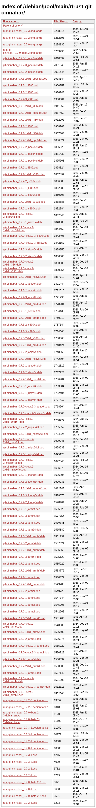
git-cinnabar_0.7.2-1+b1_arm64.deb (24, 632)
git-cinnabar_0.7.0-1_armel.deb (21, 611)
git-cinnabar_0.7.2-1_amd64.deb (22, 365)
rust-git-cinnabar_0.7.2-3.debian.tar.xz (25, 700)
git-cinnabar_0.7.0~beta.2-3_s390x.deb (26, 235)
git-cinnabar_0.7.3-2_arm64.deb (22, 543)
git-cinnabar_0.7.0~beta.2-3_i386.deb (25, 242)
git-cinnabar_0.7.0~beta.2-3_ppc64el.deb (18, 215)
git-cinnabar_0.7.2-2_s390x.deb (21, 181)
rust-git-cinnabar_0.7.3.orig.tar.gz (22, 31)
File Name (9, 21)
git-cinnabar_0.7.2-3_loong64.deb (23, 495)
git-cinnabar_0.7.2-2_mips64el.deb (23, 427)
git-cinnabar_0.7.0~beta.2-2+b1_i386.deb (18, 263)
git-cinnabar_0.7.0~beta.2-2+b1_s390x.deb (18, 270)
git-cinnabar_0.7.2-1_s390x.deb (21, 194)
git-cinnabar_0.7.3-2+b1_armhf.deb (24, 536)
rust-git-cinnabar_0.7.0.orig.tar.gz (22, 44)
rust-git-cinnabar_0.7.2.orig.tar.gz (22, 37)
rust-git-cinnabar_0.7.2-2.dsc (20, 768)
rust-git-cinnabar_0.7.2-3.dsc (20, 802)
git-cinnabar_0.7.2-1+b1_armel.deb (24, 584)
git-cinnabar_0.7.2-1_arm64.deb (22, 659)
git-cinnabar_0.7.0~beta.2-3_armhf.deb (26, 645)
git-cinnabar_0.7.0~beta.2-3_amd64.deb (26, 406)
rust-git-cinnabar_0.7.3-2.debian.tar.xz (25, 727)
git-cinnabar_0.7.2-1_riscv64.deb (22, 393)
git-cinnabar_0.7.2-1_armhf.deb (21, 577)
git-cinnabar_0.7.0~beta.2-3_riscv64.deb (27, 413)
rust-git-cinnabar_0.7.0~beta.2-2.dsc (24, 796)
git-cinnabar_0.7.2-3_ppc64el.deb (23, 65)
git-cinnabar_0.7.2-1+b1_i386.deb (23, 133)
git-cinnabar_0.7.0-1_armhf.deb (21, 597)
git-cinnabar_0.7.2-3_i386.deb (20, 99)
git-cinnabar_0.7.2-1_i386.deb (20, 167)
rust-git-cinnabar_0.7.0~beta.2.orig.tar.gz (22, 51)
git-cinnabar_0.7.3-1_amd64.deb (22, 283)
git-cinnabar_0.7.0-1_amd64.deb (22, 386)
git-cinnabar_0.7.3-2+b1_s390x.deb (24, 338)
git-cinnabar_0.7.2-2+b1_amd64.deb (24, 317)
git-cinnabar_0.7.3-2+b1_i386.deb (23, 106)
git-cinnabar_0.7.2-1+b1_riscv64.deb (24, 379)
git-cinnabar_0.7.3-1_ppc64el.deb (23, 58)
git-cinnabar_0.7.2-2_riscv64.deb (22, 372)
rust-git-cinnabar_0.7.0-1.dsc (20, 789)
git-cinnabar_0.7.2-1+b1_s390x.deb (24, 174)
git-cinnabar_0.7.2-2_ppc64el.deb (23, 147)
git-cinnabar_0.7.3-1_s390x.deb (21, 311)
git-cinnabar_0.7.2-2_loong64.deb (23, 502)
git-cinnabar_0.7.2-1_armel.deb (21, 604)
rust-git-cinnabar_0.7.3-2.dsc (20, 761)
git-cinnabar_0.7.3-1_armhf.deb (21, 509)
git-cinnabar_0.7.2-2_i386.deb (20, 126)
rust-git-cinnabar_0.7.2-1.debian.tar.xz (25, 741)
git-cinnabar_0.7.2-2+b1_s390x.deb (24, 201)
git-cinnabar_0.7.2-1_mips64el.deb (23, 447)
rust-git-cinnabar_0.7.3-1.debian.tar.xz (25, 734)
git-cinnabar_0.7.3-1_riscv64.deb (22, 222)
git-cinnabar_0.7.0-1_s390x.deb (21, 208)
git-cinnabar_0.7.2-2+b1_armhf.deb (24, 570)
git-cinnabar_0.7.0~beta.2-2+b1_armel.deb (18, 625)
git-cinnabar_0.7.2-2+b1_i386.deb (23, 119)
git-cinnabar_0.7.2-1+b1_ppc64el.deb (25, 140)
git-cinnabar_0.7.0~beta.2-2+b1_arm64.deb (18, 693)
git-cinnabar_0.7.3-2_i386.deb (20, 92)
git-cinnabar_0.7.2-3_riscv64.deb (22, 249)
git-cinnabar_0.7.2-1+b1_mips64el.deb (26, 434)
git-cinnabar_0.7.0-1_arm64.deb (22, 673)
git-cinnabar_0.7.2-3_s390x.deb (21, 331)
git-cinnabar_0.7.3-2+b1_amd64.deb (24, 304)
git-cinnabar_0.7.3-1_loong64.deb (23, 474)
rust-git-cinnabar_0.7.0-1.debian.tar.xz (25, 748)
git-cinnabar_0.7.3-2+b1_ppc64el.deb (25, 78)
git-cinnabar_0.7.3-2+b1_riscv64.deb (24, 276)
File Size (59, 21)
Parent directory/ (13, 25)
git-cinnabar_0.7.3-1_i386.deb (20, 85)
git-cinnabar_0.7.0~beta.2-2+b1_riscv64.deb (18, 441)
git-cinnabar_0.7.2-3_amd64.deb (22, 297)
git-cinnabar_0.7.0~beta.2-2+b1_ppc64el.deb (18, 229)
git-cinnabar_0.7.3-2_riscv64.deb (22, 256)
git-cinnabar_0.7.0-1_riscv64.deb (22, 399)
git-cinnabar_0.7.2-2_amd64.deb (22, 352)
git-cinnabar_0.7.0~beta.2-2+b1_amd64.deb (18, 420)
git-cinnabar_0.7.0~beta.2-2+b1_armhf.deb (18, 680)
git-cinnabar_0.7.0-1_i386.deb (20, 188)
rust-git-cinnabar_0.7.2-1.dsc (20, 775)
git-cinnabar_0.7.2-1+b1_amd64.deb (24, 345)
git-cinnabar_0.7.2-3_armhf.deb (21, 515)
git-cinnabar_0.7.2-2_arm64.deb (22, 639)
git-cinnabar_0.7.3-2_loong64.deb (23, 481)
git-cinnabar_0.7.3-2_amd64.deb (22, 290)
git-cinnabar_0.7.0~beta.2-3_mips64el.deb (18, 461)
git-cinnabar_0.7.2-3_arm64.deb (22, 556)
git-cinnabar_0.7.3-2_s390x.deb (21, 324)
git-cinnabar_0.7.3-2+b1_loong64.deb (25, 488)
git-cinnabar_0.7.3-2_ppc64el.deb (23, 71)
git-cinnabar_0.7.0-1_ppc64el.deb (23, 160)
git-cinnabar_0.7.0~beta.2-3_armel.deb (26, 652)
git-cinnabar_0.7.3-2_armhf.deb (21, 522)
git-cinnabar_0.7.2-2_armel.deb (21, 591)
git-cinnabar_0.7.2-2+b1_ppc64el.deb (25, 112)
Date (75, 21)
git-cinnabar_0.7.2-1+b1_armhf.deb (24, 550)
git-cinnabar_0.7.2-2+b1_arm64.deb (24, 666)
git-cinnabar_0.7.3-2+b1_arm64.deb (24, 618)
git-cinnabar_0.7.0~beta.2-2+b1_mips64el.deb (18, 468)
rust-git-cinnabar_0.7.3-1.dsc (20, 755)
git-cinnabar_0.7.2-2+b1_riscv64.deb (24, 358)
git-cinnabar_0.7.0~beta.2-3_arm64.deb (26, 686)
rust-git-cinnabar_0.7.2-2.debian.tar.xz (25, 707)
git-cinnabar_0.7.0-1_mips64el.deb (23, 454)
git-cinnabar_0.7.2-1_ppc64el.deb (23, 153)
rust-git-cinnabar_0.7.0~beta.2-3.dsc (24, 782)
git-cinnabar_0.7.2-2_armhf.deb (21, 563)
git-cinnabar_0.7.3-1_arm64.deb (22, 529)
